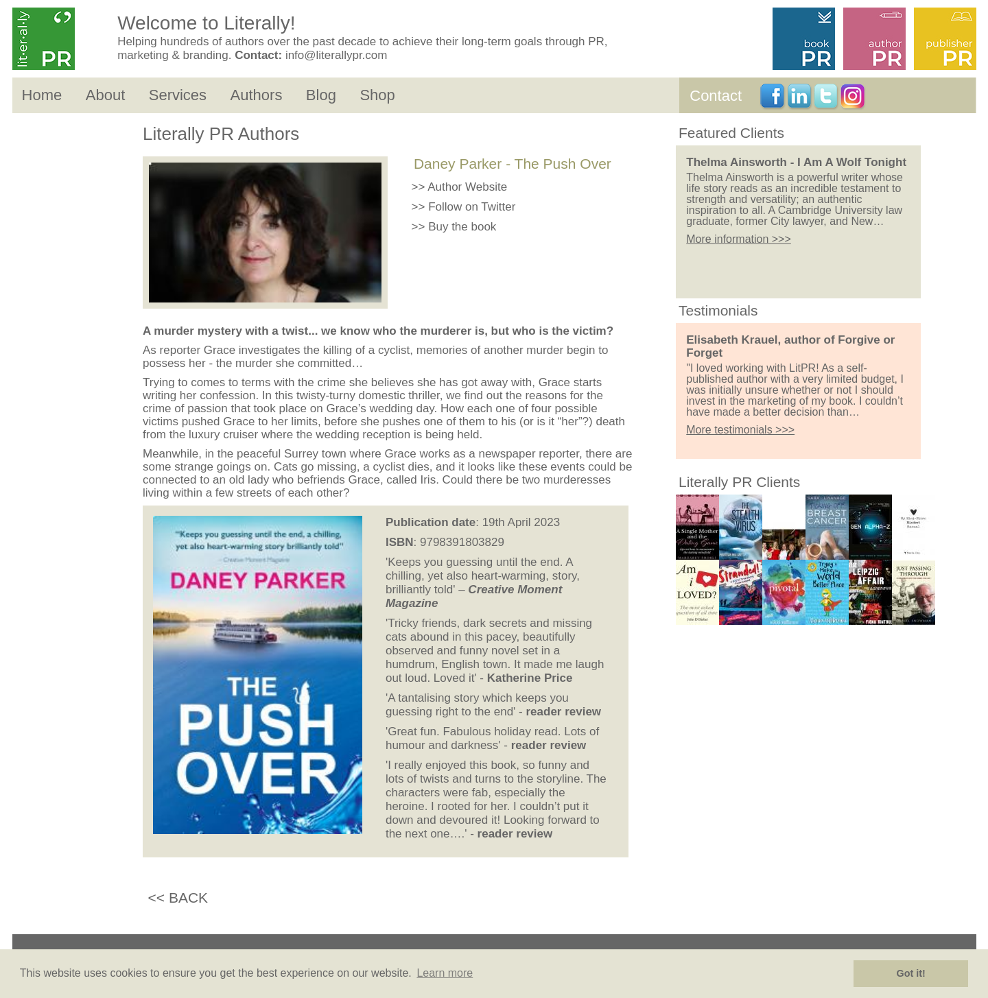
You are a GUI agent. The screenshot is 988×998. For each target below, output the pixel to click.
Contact (716, 95)
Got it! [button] (911, 973)
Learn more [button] (444, 973)
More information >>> (738, 239)
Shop (377, 95)
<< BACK (178, 897)
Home (42, 95)
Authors (257, 95)
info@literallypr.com (336, 55)
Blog (321, 95)
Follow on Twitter (471, 206)
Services (178, 95)
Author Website (467, 186)
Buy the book (462, 226)
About (106, 95)
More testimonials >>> (740, 430)
